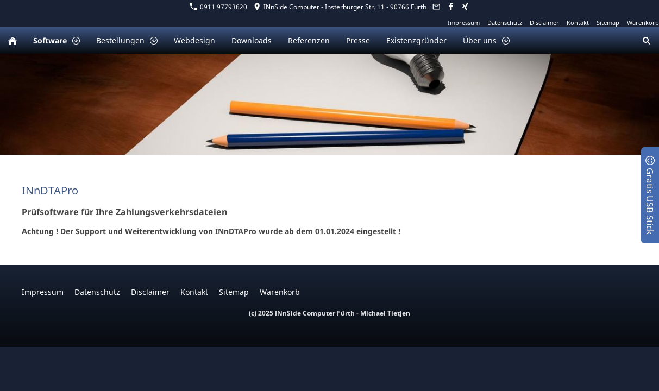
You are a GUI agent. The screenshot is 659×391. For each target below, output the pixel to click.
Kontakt (578, 22)
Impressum (464, 22)
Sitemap (608, 22)
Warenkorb (643, 22)
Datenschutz (504, 22)
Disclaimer (544, 22)
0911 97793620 (218, 6)
